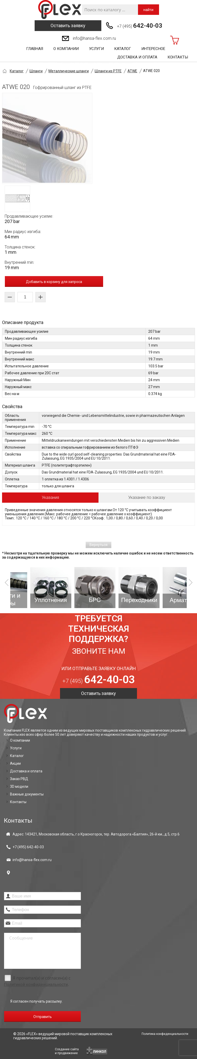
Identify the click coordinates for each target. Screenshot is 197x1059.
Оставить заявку (68, 25)
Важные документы (27, 794)
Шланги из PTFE (108, 71)
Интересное (153, 48)
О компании (66, 48)
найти (148, 10)
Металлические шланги (68, 71)
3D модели (19, 786)
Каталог (122, 48)
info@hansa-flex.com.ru (94, 38)
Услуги (96, 48)
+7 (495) (139, 25)
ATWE (132, 71)
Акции (15, 763)
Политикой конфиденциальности (36, 984)
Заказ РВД (19, 779)
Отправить (42, 1017)
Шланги (36, 71)
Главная (34, 48)
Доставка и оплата (137, 57)
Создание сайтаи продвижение (67, 1051)
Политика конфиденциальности (165, 1034)
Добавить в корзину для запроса (54, 282)
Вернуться (98, 545)
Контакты (178, 57)
